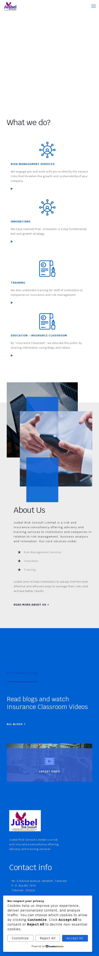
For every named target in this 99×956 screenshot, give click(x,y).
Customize (20, 938)
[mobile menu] (93, 6)
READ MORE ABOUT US (32, 604)
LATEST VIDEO (49, 771)
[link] (12, 189)
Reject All (48, 938)
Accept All (75, 938)
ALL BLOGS (16, 724)
